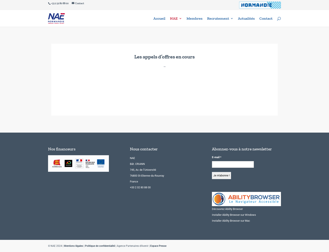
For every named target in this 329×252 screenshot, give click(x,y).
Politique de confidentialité (100, 245)
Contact (266, 19)
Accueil (159, 19)
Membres (194, 19)
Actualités (246, 19)
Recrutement (218, 19)
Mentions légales (73, 245)
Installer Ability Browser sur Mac (231, 220)
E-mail (216, 157)
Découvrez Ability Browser (227, 209)
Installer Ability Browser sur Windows (234, 214)
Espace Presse (158, 245)
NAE (174, 19)
